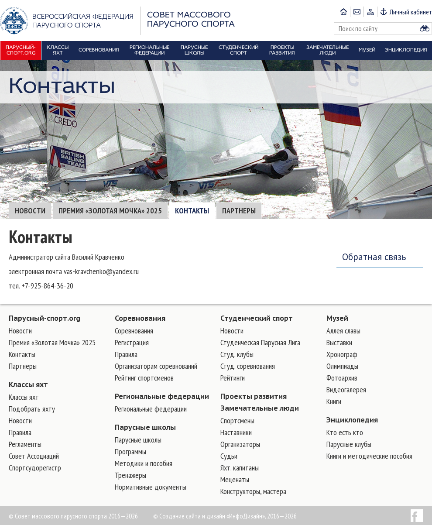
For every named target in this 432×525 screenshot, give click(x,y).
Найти (424, 28)
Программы (130, 451)
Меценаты (234, 479)
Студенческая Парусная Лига (260, 342)
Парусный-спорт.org (44, 318)
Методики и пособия (143, 463)
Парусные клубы (348, 444)
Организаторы (240, 444)
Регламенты (25, 444)
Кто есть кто (344, 432)
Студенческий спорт (256, 318)
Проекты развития (253, 396)
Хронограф (341, 354)
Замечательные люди (259, 408)
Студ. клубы (237, 354)
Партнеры (239, 211)
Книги (333, 401)
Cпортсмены (237, 420)
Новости (30, 211)
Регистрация (132, 342)
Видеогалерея (346, 389)
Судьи (228, 456)
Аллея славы (343, 331)
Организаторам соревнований (156, 366)
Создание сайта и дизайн (192, 515)
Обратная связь (374, 257)
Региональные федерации (162, 396)
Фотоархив (341, 378)
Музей (337, 318)
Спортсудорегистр (35, 468)
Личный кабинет (411, 11)
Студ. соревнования (247, 366)
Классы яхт (28, 384)
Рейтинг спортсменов (144, 378)
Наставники (236, 432)
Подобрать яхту (32, 409)
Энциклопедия (352, 419)
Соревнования (140, 318)
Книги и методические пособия (369, 456)
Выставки (339, 342)
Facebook (417, 515)
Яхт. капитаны (239, 468)
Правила (20, 432)
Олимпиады (342, 366)
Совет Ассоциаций (34, 456)
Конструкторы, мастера (253, 491)
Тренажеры (130, 475)
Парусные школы (145, 427)
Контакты (192, 211)
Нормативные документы (150, 487)
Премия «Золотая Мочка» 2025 (110, 211)
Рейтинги (232, 378)
